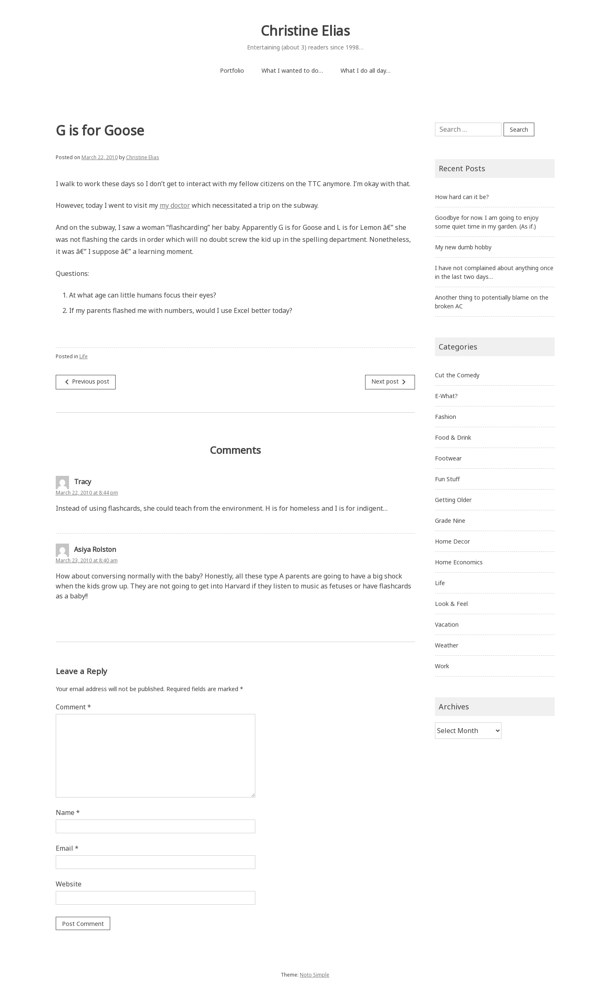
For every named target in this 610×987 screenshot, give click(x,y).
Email (67, 848)
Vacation (447, 624)
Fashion (445, 417)
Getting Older (453, 500)
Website (68, 884)
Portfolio (232, 70)
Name (68, 812)
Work (442, 666)
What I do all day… (365, 70)
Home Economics (459, 562)
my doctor (175, 205)
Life (83, 356)
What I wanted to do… (292, 70)
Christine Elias (305, 30)
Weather (446, 645)
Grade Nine (450, 520)
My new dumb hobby (463, 247)
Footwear (448, 458)
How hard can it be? (462, 197)
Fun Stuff (447, 479)
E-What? (446, 396)
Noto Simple (314, 974)
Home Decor (452, 541)
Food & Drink (453, 437)
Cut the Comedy (457, 375)
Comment (73, 706)
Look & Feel (451, 604)
